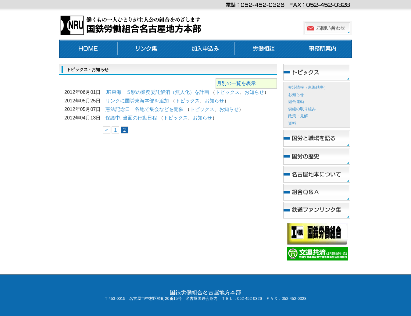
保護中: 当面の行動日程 (131, 117)
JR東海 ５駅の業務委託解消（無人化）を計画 (157, 92)
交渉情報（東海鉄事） (308, 87)
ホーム (88, 49)
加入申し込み (205, 49)
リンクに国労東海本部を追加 (137, 100)
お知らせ (254, 92)
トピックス (227, 92)
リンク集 (147, 49)
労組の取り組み (302, 109)
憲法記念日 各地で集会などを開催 (144, 109)
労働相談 (264, 49)
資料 (292, 123)
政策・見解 (298, 116)
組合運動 (296, 101)
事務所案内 (322, 49)
